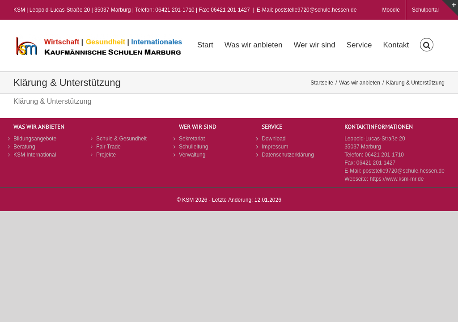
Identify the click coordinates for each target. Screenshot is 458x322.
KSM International (34, 155)
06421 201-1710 (384, 155)
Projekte (106, 155)
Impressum (275, 147)
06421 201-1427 (375, 163)
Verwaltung (192, 155)
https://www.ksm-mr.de (397, 179)
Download (273, 139)
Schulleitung (193, 147)
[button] (426, 44)
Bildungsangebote (34, 139)
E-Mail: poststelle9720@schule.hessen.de (307, 10)
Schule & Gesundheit (121, 139)
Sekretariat (192, 139)
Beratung (24, 147)
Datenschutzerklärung (288, 155)
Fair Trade (108, 147)
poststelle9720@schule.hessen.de (404, 171)
